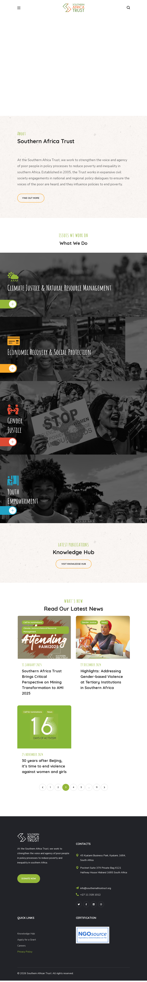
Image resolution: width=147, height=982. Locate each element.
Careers (21, 947)
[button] (128, 7)
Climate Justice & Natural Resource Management (39, 631)
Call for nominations (32, 623)
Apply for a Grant (27, 941)
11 (97, 788)
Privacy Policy (24, 953)
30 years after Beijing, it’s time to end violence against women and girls (44, 767)
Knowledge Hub (26, 935)
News (104, 623)
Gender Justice (89, 623)
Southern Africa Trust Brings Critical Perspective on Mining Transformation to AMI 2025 (43, 683)
